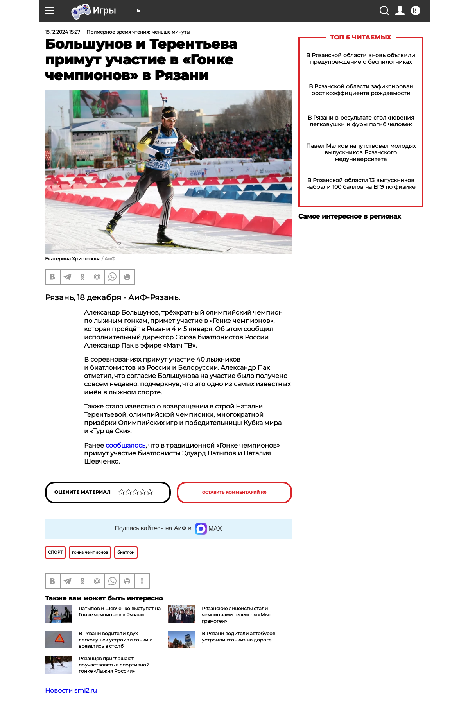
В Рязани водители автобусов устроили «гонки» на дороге (238, 637)
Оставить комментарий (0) (234, 492)
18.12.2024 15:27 (62, 32)
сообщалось (125, 445)
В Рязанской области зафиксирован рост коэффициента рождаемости (361, 90)
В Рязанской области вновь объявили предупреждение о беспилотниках (360, 58)
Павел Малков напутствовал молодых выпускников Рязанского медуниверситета (361, 153)
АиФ (109, 259)
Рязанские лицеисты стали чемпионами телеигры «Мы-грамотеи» (236, 614)
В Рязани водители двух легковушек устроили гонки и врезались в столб (115, 640)
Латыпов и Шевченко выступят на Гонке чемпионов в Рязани (120, 611)
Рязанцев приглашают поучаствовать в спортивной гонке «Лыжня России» (114, 665)
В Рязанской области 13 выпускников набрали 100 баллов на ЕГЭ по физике (361, 183)
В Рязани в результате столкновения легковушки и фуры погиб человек (361, 121)
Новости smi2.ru (71, 690)
